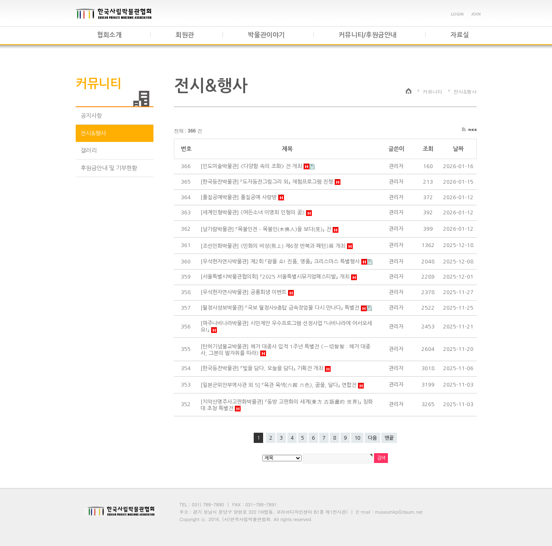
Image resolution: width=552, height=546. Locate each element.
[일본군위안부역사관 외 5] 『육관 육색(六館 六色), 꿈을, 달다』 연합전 (279, 385)
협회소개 (109, 35)
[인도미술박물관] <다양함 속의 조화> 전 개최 (252, 166)
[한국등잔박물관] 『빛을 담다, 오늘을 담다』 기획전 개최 (263, 368)
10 (357, 438)
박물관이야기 (266, 35)
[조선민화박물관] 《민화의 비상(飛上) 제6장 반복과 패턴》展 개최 (274, 246)
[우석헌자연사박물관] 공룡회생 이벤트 (244, 292)
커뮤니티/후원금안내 (368, 35)
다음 (372, 438)
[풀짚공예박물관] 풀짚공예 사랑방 (239, 197)
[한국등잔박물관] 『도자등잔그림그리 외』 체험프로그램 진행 (268, 181)
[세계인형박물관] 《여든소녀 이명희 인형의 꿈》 (253, 212)
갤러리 (89, 150)
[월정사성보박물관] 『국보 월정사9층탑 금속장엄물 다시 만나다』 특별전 (281, 307)
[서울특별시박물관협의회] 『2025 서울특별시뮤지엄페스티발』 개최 (276, 276)
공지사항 (91, 116)
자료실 (460, 35)
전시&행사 (93, 133)
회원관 (185, 35)
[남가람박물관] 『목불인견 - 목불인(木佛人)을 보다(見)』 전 (267, 229)
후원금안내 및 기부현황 (109, 168)
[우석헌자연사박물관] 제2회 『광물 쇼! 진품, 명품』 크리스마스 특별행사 (281, 261)
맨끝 (389, 438)
